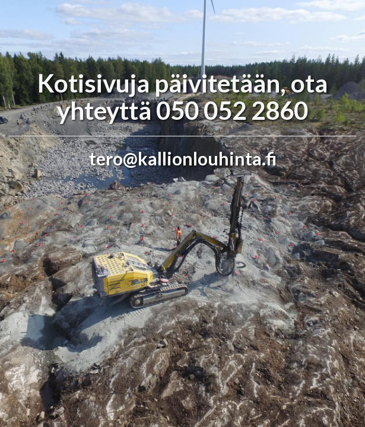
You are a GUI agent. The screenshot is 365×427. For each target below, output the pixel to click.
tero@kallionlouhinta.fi (183, 158)
